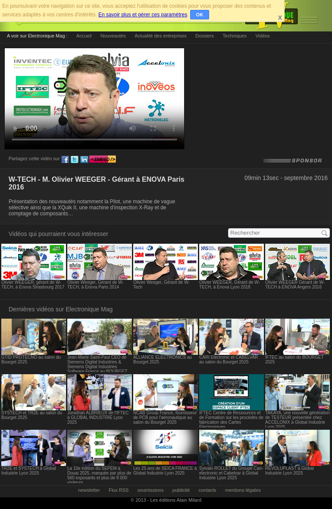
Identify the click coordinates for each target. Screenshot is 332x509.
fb (65, 159)
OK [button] (200, 14)
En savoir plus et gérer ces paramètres (142, 15)
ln (84, 159)
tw (74, 159)
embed (102, 159)
